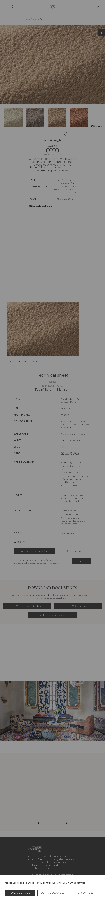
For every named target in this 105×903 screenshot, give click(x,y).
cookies (22, 882)
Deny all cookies (52, 892)
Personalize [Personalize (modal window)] (85, 892)
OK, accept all (20, 892)
